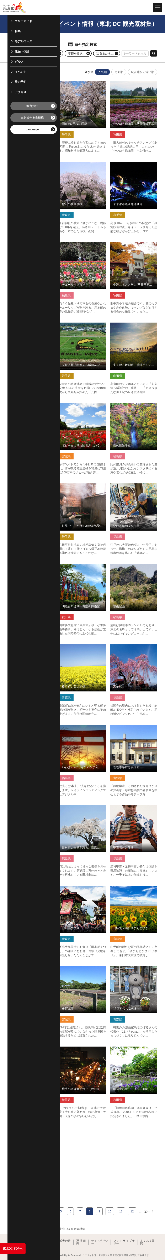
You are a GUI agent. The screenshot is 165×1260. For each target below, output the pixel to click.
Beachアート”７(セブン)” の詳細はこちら (31, 406)
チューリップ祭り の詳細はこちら (81, 243)
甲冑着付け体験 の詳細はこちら (131, 806)
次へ (149, 1211)
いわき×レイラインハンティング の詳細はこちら (82, 728)
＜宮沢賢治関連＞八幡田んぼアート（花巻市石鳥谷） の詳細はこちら (82, 326)
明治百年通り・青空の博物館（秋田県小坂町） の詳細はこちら (82, 567)
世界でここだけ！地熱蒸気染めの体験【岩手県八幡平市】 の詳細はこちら (82, 488)
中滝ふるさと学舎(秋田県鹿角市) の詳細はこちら (133, 245)
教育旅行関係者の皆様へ (57, 1242)
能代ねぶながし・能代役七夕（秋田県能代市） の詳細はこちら (31, 889)
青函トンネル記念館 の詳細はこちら (31, 969)
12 (132, 1211)
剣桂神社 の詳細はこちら (24, 485)
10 (109, 1211)
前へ (16, 1211)
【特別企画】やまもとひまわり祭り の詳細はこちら (133, 889)
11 (121, 1211)
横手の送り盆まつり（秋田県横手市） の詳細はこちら (82, 1050)
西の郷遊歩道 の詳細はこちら (129, 404)
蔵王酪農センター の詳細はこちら (30, 243)
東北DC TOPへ (13, 1248)
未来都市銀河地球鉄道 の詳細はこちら (133, 165)
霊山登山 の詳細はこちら (126, 565)
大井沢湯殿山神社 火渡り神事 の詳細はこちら (31, 84)
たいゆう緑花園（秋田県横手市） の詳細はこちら (133, 84)
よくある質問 (147, 1242)
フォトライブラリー (124, 1242)
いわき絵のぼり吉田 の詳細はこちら (133, 486)
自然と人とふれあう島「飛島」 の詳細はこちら (31, 1050)
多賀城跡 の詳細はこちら (75, 967)
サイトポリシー (99, 1242)
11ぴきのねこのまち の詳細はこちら (133, 969)
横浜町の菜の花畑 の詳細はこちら (81, 646)
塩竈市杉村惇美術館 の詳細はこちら (133, 728)
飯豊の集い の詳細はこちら (25, 1128)
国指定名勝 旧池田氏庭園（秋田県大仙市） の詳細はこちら (133, 1050)
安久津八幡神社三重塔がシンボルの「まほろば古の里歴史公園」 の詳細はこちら (133, 328)
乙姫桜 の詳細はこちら (125, 646)
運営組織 (81, 1242)
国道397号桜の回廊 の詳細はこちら (82, 83)
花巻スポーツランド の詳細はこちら (31, 808)
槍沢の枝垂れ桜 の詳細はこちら (80, 163)
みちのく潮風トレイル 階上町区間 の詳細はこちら (31, 165)
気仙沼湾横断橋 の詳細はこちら (28, 646)
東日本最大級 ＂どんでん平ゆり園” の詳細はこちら (31, 728)
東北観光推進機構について (24, 1242)
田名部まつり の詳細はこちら (78, 887)
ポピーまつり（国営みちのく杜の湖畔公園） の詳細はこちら (82, 406)
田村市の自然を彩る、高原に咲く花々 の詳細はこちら (82, 808)
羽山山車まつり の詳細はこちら (28, 324)
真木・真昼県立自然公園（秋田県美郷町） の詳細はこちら (31, 567)
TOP (11, 1229)
